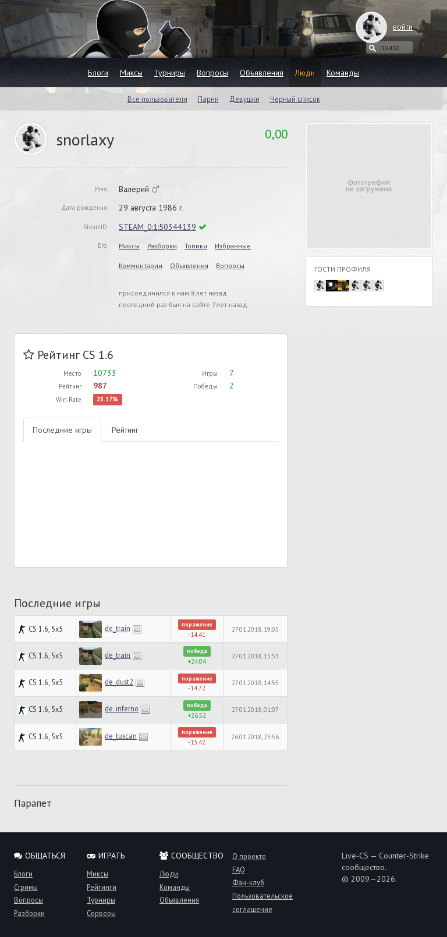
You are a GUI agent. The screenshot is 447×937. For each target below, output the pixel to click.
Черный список (295, 99)
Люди (305, 72)
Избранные (233, 245)
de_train (117, 628)
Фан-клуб (248, 882)
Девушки (244, 99)
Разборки (162, 245)
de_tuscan (121, 735)
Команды (343, 72)
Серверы (101, 913)
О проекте (249, 856)
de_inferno (122, 709)
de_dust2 (119, 681)
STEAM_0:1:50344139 (157, 227)
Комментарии (140, 265)
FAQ (238, 869)
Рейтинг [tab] (125, 430)
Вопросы (212, 72)
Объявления (261, 72)
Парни (208, 99)
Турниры (169, 72)
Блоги (98, 72)
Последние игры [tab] (62, 430)
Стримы (26, 887)
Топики (196, 245)
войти (391, 27)
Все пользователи (157, 99)
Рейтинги (101, 887)
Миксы (131, 72)
